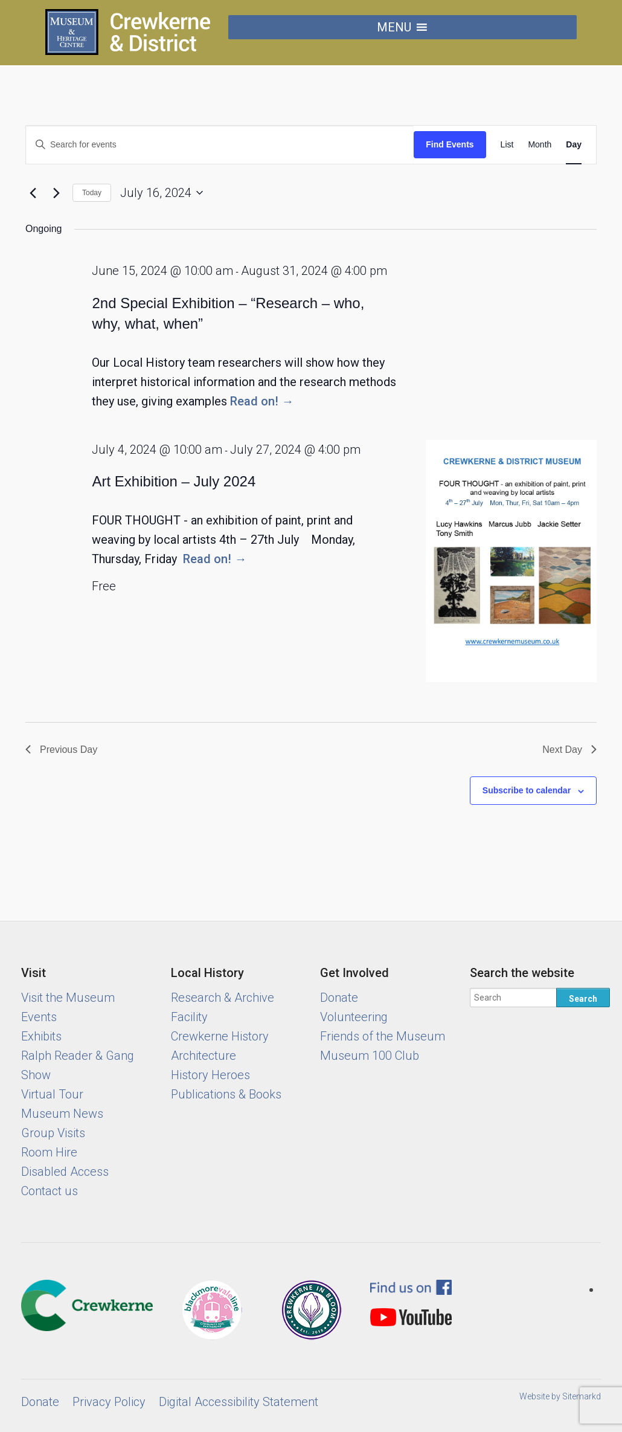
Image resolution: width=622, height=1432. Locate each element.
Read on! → (261, 401)
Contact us (49, 1191)
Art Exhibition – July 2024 (173, 481)
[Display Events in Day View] (574, 145)
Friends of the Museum (382, 1036)
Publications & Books (226, 1094)
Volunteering (354, 1017)
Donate (339, 997)
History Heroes (210, 1075)
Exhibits (41, 1036)
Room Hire (49, 1152)
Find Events (449, 144)
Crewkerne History (220, 1036)
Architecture (203, 1055)
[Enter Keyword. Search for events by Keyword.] (220, 145)
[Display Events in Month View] (539, 145)
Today (91, 193)
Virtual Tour (52, 1094)
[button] (394, 27)
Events (39, 1017)
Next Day (569, 749)
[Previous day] (32, 192)
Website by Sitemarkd (560, 1396)
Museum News (62, 1113)
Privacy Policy (109, 1402)
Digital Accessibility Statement (238, 1402)
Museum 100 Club (369, 1055)
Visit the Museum (68, 997)
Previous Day (61, 749)
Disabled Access (65, 1171)
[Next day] (56, 192)
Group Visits (53, 1133)
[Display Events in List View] (507, 145)
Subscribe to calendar (527, 790)
